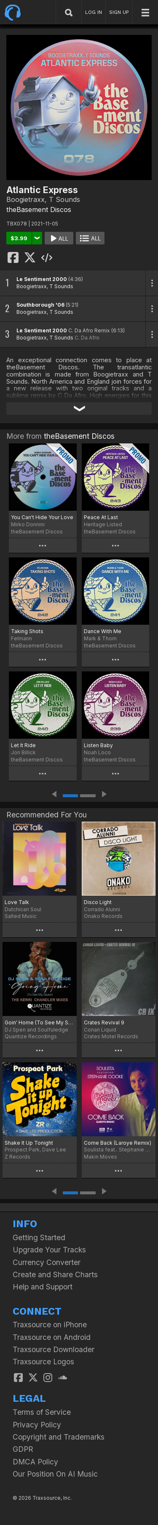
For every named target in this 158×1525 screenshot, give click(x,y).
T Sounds (61, 286)
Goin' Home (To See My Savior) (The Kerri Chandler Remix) (40, 1022)
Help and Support (42, 1286)
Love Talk (17, 902)
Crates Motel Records (111, 1036)
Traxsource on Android (52, 1337)
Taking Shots (27, 631)
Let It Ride (23, 745)
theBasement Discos (38, 209)
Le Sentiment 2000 (41, 279)
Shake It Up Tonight (29, 1143)
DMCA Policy (35, 1461)
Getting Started (39, 1237)
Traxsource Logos (43, 1361)
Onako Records (103, 916)
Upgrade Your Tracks (49, 1249)
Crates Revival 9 (104, 1022)
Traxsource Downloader (53, 1349)
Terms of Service (42, 1412)
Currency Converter (46, 1262)
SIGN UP (119, 12)
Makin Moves (100, 1157)
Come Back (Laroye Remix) (117, 1143)
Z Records (17, 1157)
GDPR (23, 1449)
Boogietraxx (31, 286)
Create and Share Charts (55, 1274)
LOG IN (93, 12)
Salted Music (21, 916)
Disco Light (98, 902)
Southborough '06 (40, 305)
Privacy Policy (37, 1424)
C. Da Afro (87, 337)
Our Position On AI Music (55, 1473)
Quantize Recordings (31, 1036)
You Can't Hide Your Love (42, 517)
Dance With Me (102, 631)
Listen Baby (98, 745)
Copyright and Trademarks (58, 1436)
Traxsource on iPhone (50, 1324)
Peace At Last (101, 517)
